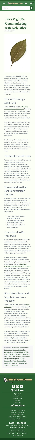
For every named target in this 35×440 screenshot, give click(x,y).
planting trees (20, 354)
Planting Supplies (9, 354)
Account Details (17, 398)
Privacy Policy (11, 433)
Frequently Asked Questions (17, 417)
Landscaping (8, 352)
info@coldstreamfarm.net (18, 427)
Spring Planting (18, 361)
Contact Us (17, 402)
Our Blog (17, 400)
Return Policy (17, 396)
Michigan (16, 352)
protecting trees (14, 358)
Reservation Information (17, 410)
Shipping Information (17, 412)
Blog (18, 433)
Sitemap (24, 433)
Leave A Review (18, 435)
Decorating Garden (19, 350)
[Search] (17, 8)
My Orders (17, 394)
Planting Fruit (23, 352)
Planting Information (17, 414)
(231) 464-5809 (17, 423)
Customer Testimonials (17, 419)
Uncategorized (13, 365)
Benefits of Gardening (19, 347)
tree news (13, 363)
